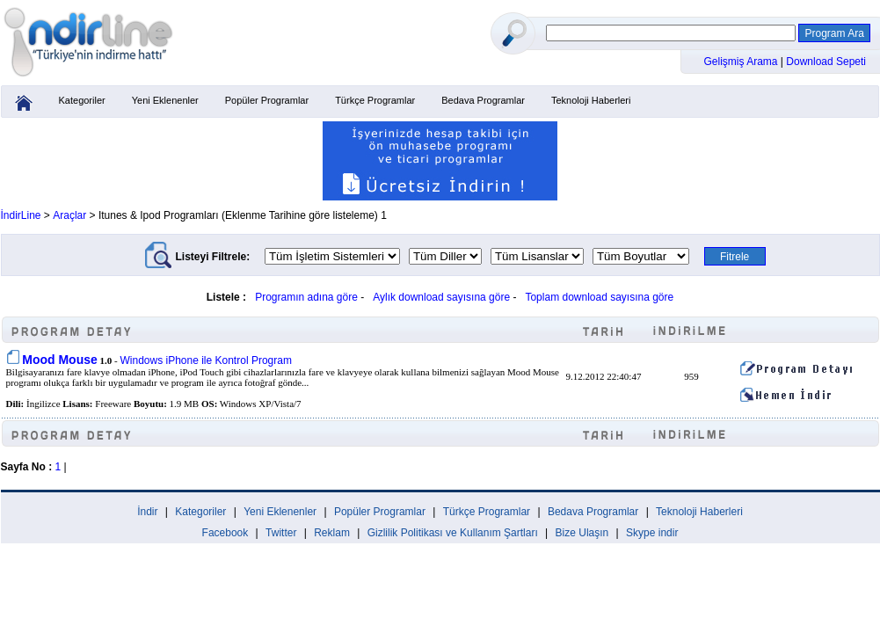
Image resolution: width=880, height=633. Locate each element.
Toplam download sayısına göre (599, 297)
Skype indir (652, 533)
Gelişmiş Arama (742, 61)
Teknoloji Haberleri (591, 100)
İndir (147, 512)
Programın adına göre (306, 297)
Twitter (280, 533)
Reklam (332, 533)
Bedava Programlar (483, 100)
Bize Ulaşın (582, 533)
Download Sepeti (826, 61)
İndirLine (21, 215)
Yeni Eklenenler (165, 100)
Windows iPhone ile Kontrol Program (205, 360)
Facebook (225, 533)
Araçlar (69, 215)
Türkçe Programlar (375, 100)
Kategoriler (82, 100)
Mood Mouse (60, 360)
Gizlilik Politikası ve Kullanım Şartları (452, 533)
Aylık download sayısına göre (441, 297)
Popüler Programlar (267, 100)
